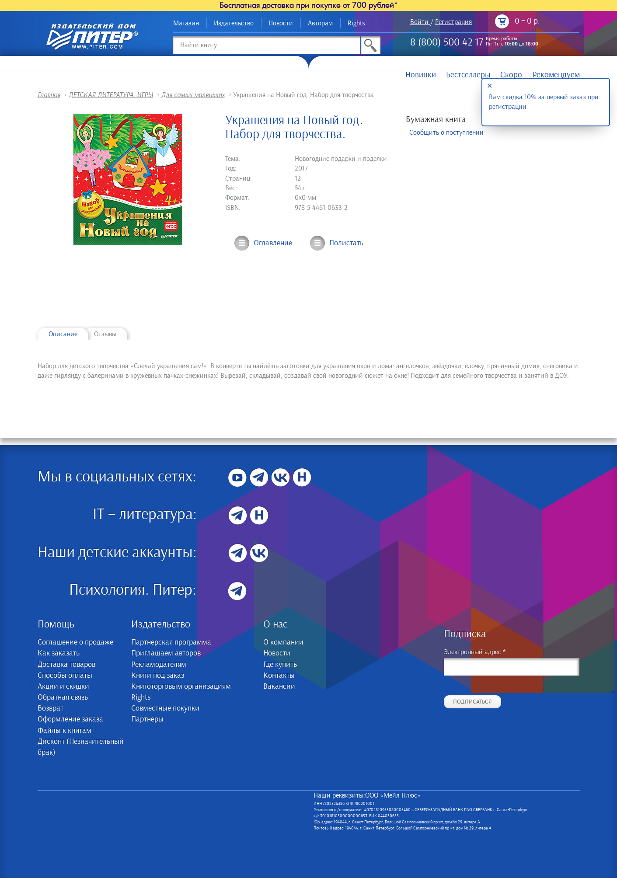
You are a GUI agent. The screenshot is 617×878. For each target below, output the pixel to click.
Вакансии (279, 686)
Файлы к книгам (64, 730)
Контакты (279, 675)
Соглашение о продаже (75, 642)
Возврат (50, 708)
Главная (49, 95)
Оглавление (273, 243)
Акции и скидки (63, 686)
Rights (356, 23)
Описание (63, 334)
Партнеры (147, 719)
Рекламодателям (158, 664)
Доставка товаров (66, 664)
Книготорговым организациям (181, 686)
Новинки (420, 75)
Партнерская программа (171, 642)
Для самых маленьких (193, 95)
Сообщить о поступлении (446, 132)
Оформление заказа (70, 719)
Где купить (280, 664)
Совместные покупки (165, 708)
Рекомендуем (556, 75)
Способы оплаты (65, 675)
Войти (419, 22)
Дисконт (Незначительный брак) (81, 747)
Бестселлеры (468, 75)
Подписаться (472, 701)
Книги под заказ (157, 675)
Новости (280, 23)
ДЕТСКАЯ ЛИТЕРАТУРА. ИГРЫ (111, 95)
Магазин (186, 23)
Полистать (346, 243)
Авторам (320, 23)
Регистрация (453, 22)
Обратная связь (63, 697)
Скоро (511, 75)
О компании (283, 642)
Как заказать (59, 653)
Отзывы (105, 334)
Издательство (234, 23)
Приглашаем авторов (166, 653)
